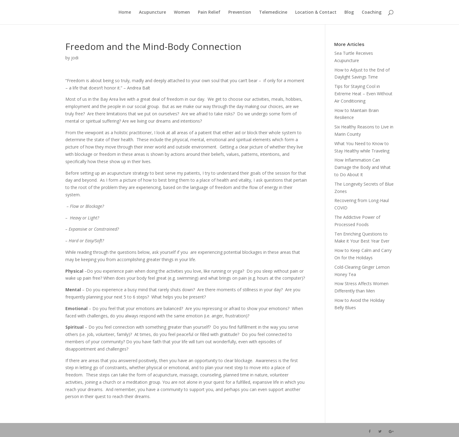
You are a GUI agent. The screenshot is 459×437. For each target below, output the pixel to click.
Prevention (239, 12)
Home (125, 12)
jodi (74, 58)
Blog (349, 12)
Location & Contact (315, 12)
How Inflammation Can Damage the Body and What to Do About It (362, 167)
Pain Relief (209, 12)
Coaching (371, 12)
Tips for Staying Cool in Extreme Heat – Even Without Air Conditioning (363, 93)
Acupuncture (152, 12)
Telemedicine (273, 12)
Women (182, 12)
